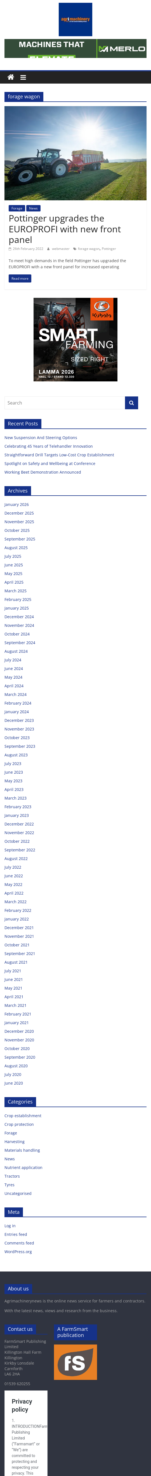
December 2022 (19, 824)
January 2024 (16, 711)
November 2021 (19, 936)
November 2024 (19, 625)
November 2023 (19, 729)
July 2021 (12, 970)
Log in (10, 1225)
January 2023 (16, 815)
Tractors (12, 1176)
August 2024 (16, 651)
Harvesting (14, 1141)
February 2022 (17, 910)
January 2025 (16, 608)
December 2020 (19, 1031)
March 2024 (15, 694)
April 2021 (13, 996)
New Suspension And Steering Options (41, 437)
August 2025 (16, 547)
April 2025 (13, 582)
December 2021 (19, 927)
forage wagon (89, 248)
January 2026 (16, 504)
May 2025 (13, 573)
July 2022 (12, 867)
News (33, 208)
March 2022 (15, 901)
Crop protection (19, 1124)
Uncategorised (18, 1193)
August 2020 (16, 1065)
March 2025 (15, 590)
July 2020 (12, 1074)
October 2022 (17, 841)
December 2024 (19, 616)
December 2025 (19, 513)
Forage (16, 208)
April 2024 (13, 685)
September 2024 (19, 642)
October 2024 (17, 634)
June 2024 (13, 668)
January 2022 (16, 919)
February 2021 (17, 1014)
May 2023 (13, 780)
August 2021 (16, 962)
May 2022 (13, 884)
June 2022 (13, 875)
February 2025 (17, 599)
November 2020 (19, 1040)
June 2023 (13, 772)
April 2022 (13, 893)
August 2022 (16, 858)
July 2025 (12, 556)
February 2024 (17, 703)
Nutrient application (23, 1167)
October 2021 (17, 945)
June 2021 (13, 979)
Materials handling (22, 1150)
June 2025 (13, 564)
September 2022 (19, 850)
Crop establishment (22, 1115)
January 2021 (16, 1022)
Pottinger (109, 248)
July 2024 (12, 660)
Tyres (9, 1184)
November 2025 (19, 521)
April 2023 (13, 789)
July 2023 (12, 763)
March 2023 (15, 798)
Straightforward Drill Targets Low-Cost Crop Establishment (59, 454)
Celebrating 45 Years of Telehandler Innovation (49, 446)
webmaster (61, 248)
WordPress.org (18, 1251)
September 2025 (19, 539)
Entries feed (15, 1234)
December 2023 (19, 720)
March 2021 (15, 1005)
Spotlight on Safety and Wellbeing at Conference (50, 463)
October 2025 (17, 530)
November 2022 (19, 832)
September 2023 (19, 746)
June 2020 (13, 1083)
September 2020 (19, 1057)
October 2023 (17, 737)
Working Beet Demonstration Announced (42, 472)
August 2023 (16, 755)
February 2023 (17, 806)
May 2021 (13, 988)
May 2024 (13, 677)
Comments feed (19, 1243)
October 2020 (17, 1048)
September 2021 (19, 953)
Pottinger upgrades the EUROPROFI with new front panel (65, 228)
